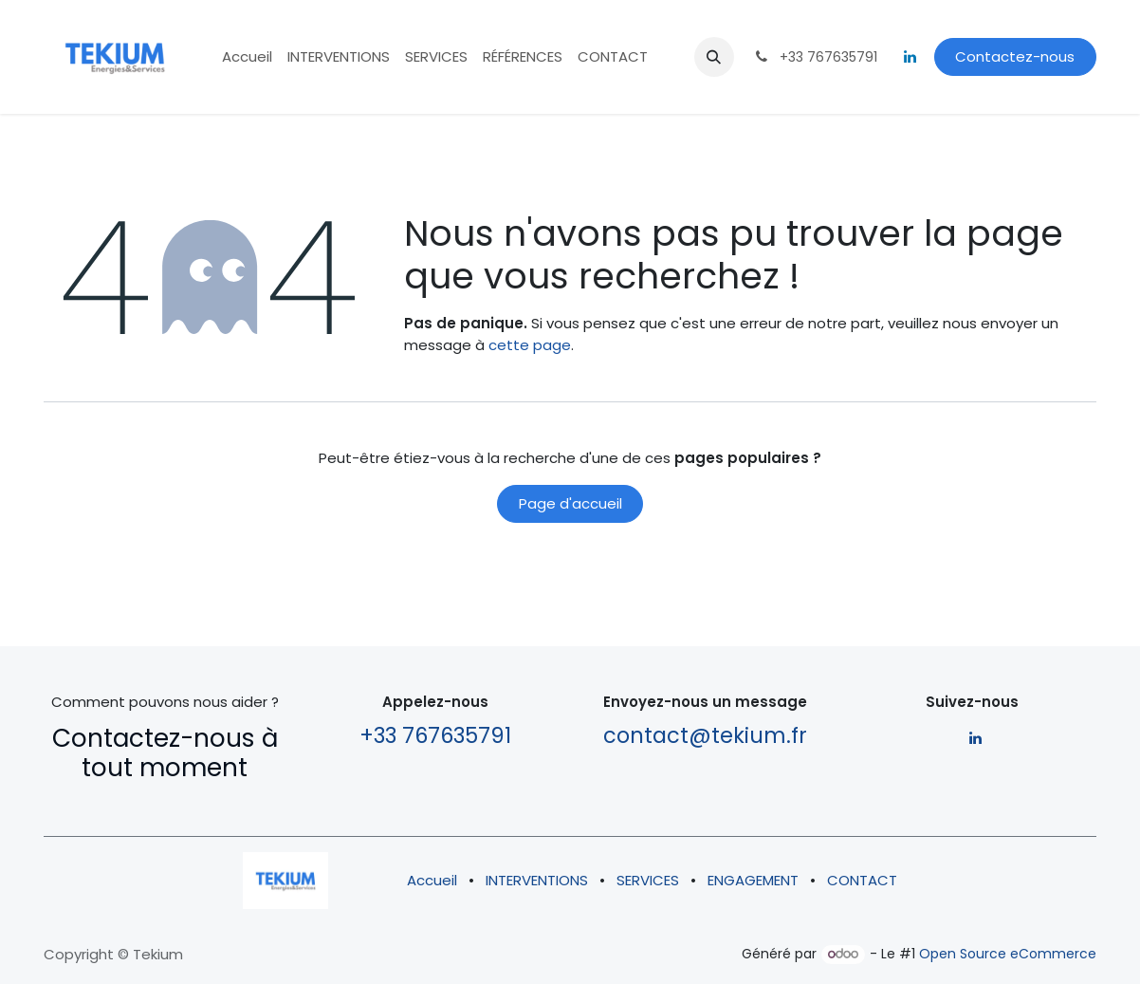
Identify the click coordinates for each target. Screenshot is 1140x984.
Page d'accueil (570, 503)
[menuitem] (247, 57)
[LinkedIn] (910, 57)
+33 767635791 (435, 735)
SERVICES (647, 880)
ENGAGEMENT (753, 880)
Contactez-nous (1015, 56)
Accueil (432, 880)
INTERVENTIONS (537, 880)
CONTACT (862, 880)
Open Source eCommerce (1007, 953)
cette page (529, 345)
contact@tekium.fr (705, 735)
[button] (714, 57)
